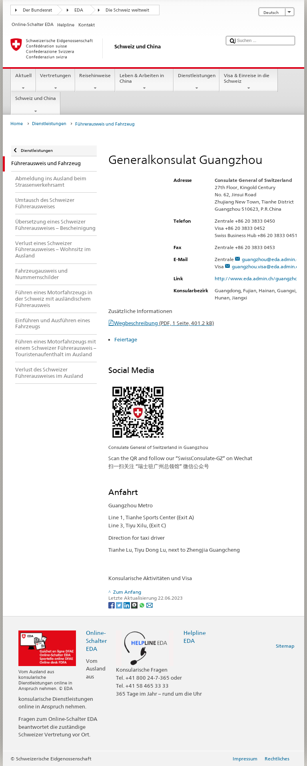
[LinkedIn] (127, 605)
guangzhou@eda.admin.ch (271, 259)
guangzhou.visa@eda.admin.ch (266, 266)
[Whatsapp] (142, 605)
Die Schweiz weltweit (127, 10)
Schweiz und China (35, 104)
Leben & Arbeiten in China (144, 82)
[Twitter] (120, 605)
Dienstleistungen (196, 82)
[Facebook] (112, 605)
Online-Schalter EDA (96, 640)
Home (16, 123)
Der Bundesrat (37, 10)
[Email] (149, 605)
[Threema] (135, 605)
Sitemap (285, 646)
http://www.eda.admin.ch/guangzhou (261, 278)
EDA (78, 10)
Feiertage (125, 339)
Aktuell (23, 82)
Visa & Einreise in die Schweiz (248, 82)
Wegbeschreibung (164, 323)
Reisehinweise (95, 82)
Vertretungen (55, 82)
